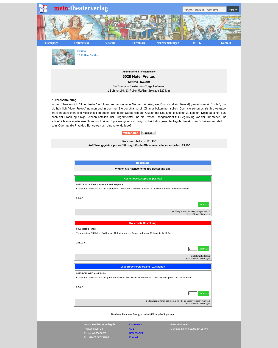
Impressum (135, 324)
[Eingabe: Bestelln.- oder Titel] (204, 9)
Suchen (233, 9)
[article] (143, 194)
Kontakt (226, 42)
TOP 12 (197, 42)
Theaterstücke (80, 42)
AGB (132, 328)
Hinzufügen (204, 204)
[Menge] (192, 249)
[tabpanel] (139, 57)
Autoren (110, 42)
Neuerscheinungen (168, 42)
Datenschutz (136, 333)
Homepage (51, 42)
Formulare (138, 42)
